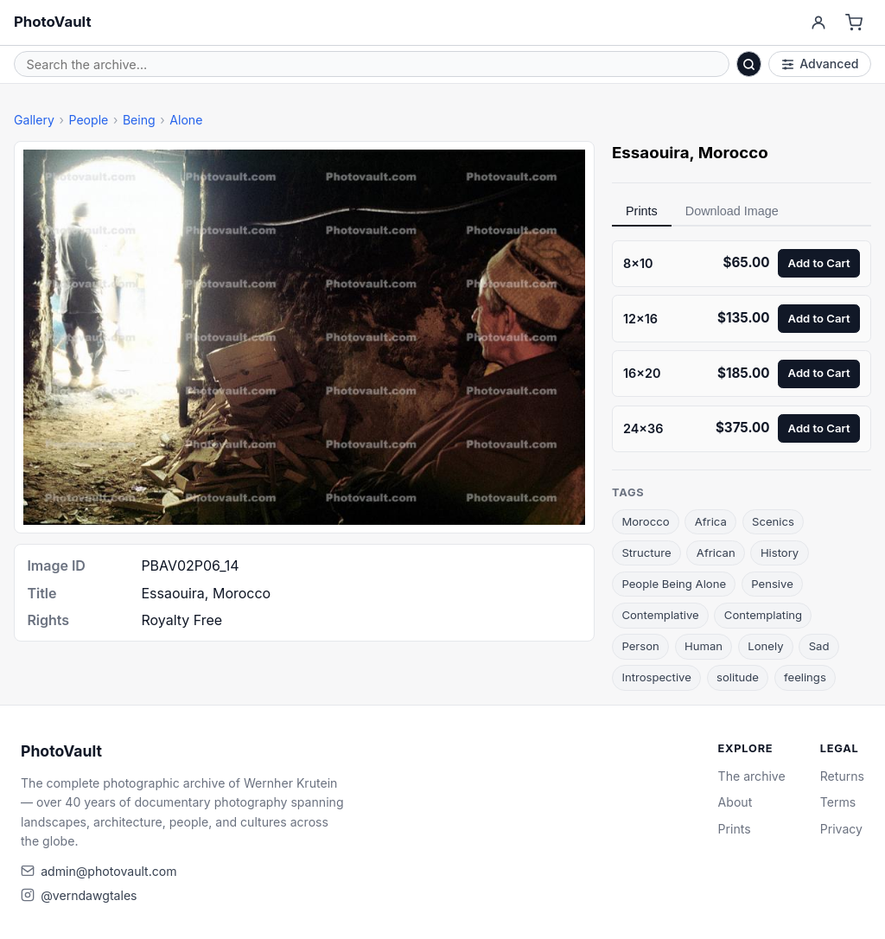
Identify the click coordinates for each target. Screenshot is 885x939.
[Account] (818, 23)
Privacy (841, 828)
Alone (185, 119)
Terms (838, 802)
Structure (646, 552)
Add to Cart (819, 263)
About (735, 802)
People (88, 119)
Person (640, 646)
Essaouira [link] (651, 153)
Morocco (645, 521)
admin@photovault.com (108, 871)
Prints (642, 211)
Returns (842, 776)
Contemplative (659, 615)
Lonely (765, 646)
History (780, 552)
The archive (752, 776)
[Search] (749, 64)
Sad (819, 646)
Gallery (34, 119)
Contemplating (763, 615)
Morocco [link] (733, 153)
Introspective (656, 677)
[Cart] (854, 23)
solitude (737, 677)
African (716, 552)
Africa (711, 521)
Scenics (773, 521)
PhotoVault (53, 21)
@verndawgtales (89, 895)
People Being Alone (673, 584)
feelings (805, 677)
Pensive (772, 584)
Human (703, 646)
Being (139, 119)
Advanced (820, 63)
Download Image (732, 211)
